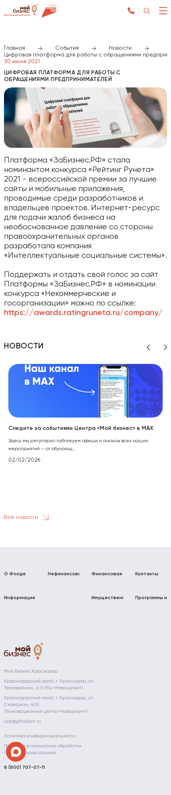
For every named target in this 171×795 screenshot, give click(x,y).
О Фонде (15, 574)
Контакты (146, 574)
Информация (19, 598)
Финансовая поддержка (106, 577)
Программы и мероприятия (151, 601)
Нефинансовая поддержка (64, 577)
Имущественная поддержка (107, 601)
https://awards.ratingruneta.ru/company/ (83, 313)
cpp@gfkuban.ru (22, 721)
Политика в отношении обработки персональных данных (43, 749)
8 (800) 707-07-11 (24, 767)
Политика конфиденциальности (39, 736)
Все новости (28, 517)
